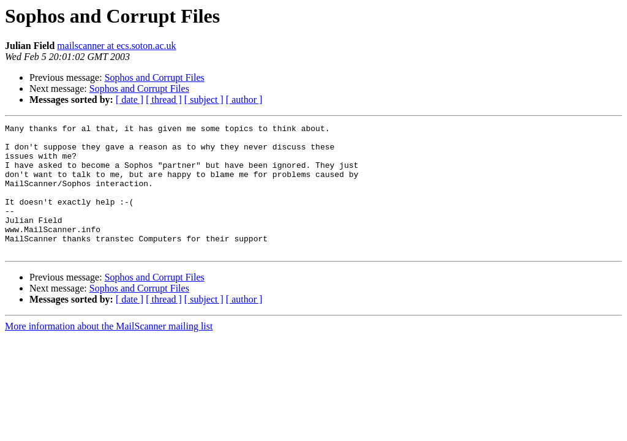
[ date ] (129, 99)
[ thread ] (164, 99)
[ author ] (244, 99)
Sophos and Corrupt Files (155, 77)
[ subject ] (203, 99)
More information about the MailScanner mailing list (108, 352)
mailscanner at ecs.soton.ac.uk (116, 45)
